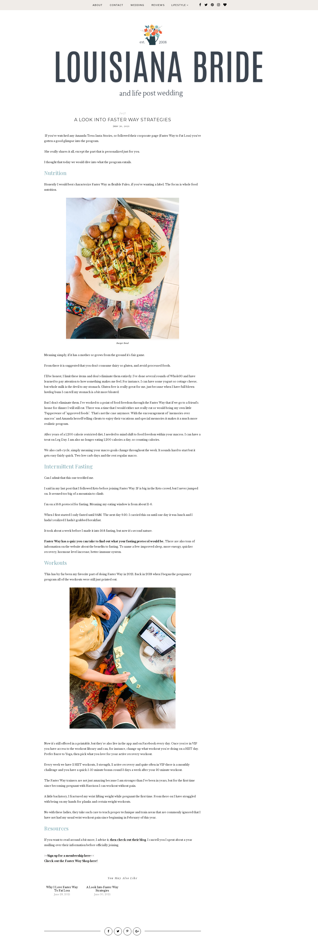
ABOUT (97, 5)
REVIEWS (158, 5)
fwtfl (122, 113)
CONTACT (116, 5)
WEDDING (137, 5)
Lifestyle (179, 5)
